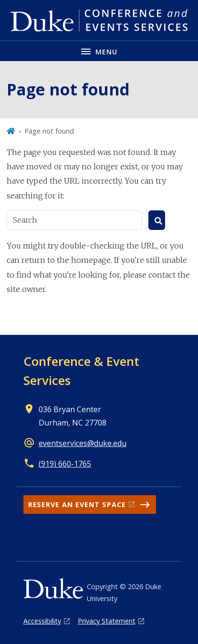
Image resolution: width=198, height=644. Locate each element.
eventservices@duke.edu (82, 443)
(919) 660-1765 (65, 463)
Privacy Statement (106, 620)
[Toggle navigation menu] (99, 51)
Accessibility (42, 620)
